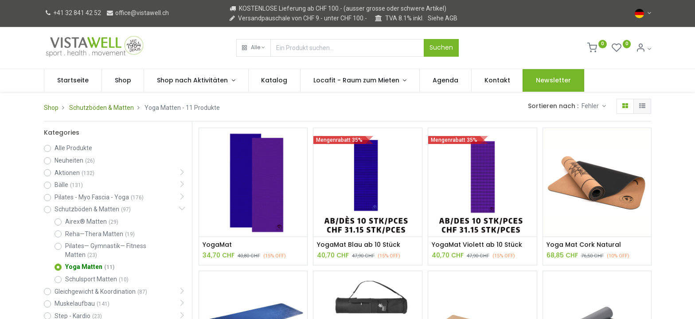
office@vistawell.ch (137, 12)
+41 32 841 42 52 (72, 12)
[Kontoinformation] (643, 48)
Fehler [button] (591, 105)
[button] (253, 48)
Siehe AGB (442, 18)
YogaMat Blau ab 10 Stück (358, 245)
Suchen (441, 47)
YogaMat (217, 245)
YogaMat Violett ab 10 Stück (477, 245)
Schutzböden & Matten (101, 107)
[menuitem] (73, 80)
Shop (51, 107)
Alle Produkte (73, 148)
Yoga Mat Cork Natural (584, 245)
